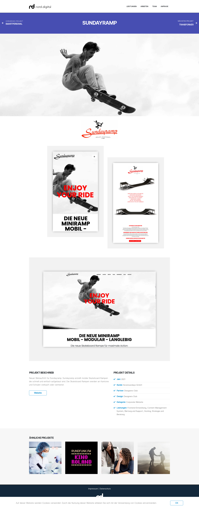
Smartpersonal (14, 24)
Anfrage (164, 6)
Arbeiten (144, 6)
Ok (176, 503)
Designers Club (131, 390)
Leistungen (132, 6)
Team (154, 6)
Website (38, 393)
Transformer (186, 24)
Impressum (93, 488)
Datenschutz (105, 488)
